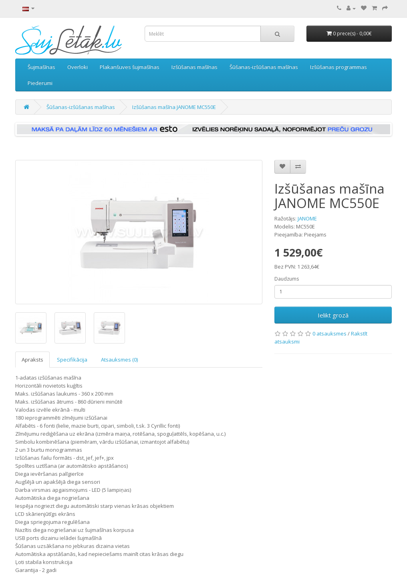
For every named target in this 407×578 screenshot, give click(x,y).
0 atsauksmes (329, 333)
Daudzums (286, 278)
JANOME (307, 218)
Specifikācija (72, 359)
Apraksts (32, 359)
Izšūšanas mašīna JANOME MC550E (174, 107)
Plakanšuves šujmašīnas (129, 67)
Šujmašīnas (41, 67)
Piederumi (40, 83)
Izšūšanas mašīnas (194, 67)
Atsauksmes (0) (119, 359)
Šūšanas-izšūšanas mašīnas (264, 67)
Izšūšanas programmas (338, 67)
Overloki (77, 67)
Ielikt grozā (333, 315)
